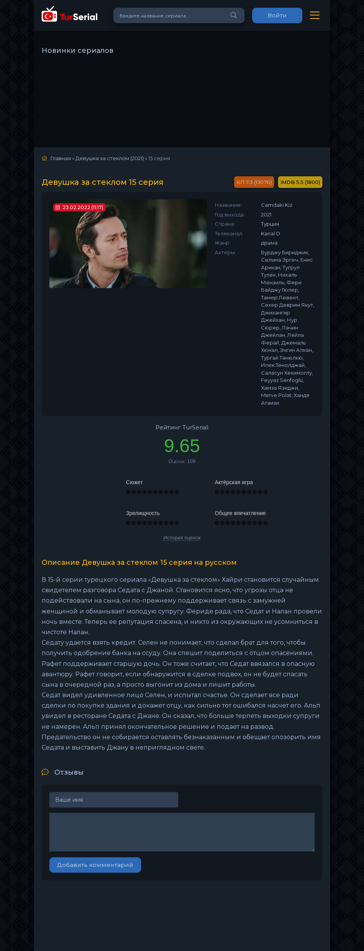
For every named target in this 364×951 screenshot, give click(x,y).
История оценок (182, 538)
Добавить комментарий (95, 864)
